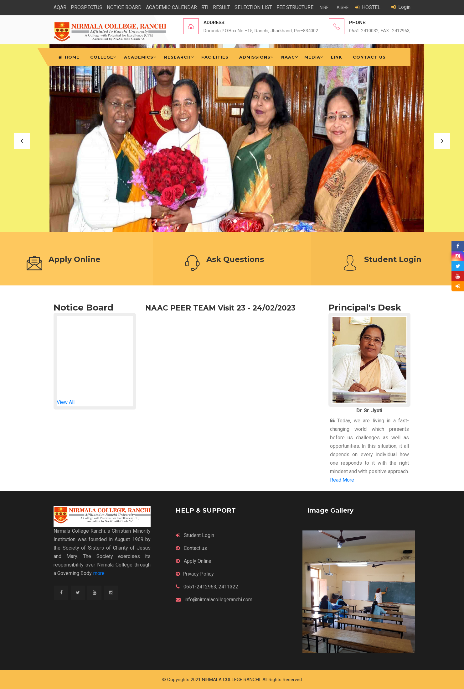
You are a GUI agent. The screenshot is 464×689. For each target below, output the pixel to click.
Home (69, 57)
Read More (342, 480)
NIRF (324, 7)
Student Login (195, 535)
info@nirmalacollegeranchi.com (214, 600)
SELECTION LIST (253, 7)
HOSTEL (367, 7)
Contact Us (369, 57)
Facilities (215, 57)
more (99, 573)
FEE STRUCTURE (294, 7)
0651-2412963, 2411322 (207, 587)
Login (400, 7)
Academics (138, 57)
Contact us (191, 548)
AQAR (60, 7)
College (101, 57)
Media (312, 57)
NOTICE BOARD (124, 7)
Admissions (255, 57)
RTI (205, 7)
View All (66, 402)
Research (177, 57)
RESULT (221, 7)
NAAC (288, 57)
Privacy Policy (195, 574)
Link (336, 57)
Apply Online (193, 561)
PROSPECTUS (86, 7)
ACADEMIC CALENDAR (171, 7)
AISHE (343, 7)
